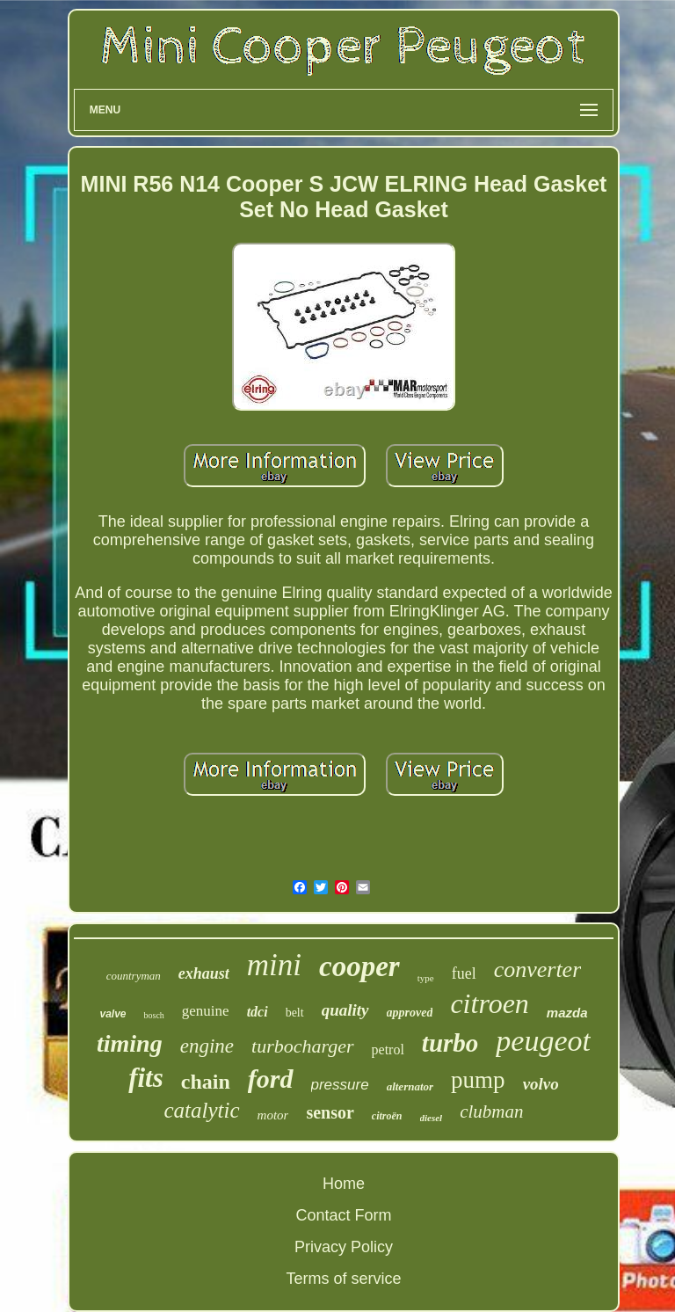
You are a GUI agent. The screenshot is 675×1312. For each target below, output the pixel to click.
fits (145, 1077)
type (425, 978)
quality (345, 1010)
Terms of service (343, 1278)
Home (344, 1183)
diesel (431, 1117)
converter (538, 969)
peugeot (543, 1040)
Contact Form (343, 1215)
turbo (450, 1043)
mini (274, 965)
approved (410, 1012)
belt (295, 1012)
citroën (387, 1116)
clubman (491, 1111)
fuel (464, 973)
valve (112, 1014)
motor (273, 1115)
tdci (257, 1011)
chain (205, 1081)
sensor (329, 1112)
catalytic (201, 1110)
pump (478, 1080)
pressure (340, 1084)
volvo (541, 1084)
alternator (410, 1086)
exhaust (203, 973)
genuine (205, 1010)
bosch (153, 1015)
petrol (388, 1049)
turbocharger (302, 1046)
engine (207, 1046)
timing (130, 1043)
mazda (567, 1012)
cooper (359, 966)
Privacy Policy (343, 1247)
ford (271, 1078)
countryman (133, 975)
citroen (489, 1003)
